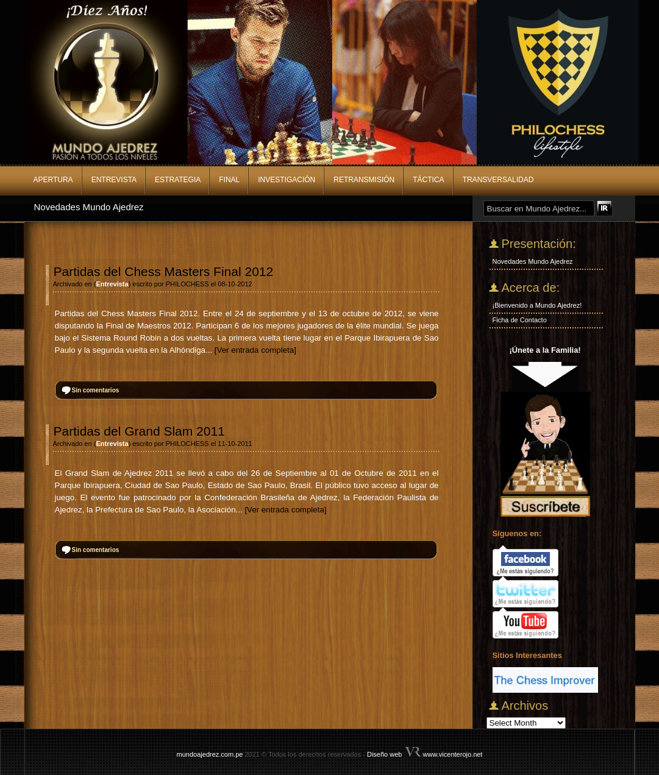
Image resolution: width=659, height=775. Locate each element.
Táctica (428, 179)
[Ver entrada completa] (255, 350)
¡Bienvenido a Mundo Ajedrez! (537, 305)
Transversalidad (498, 179)
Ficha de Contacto (520, 320)
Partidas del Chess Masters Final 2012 (164, 271)
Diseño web (384, 754)
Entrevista (114, 179)
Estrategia (178, 179)
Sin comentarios (95, 390)
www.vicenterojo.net (453, 754)
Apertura (53, 179)
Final (229, 179)
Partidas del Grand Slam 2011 (139, 431)
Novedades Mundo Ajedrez (89, 207)
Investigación (286, 179)
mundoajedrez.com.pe (210, 754)
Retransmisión (363, 179)
